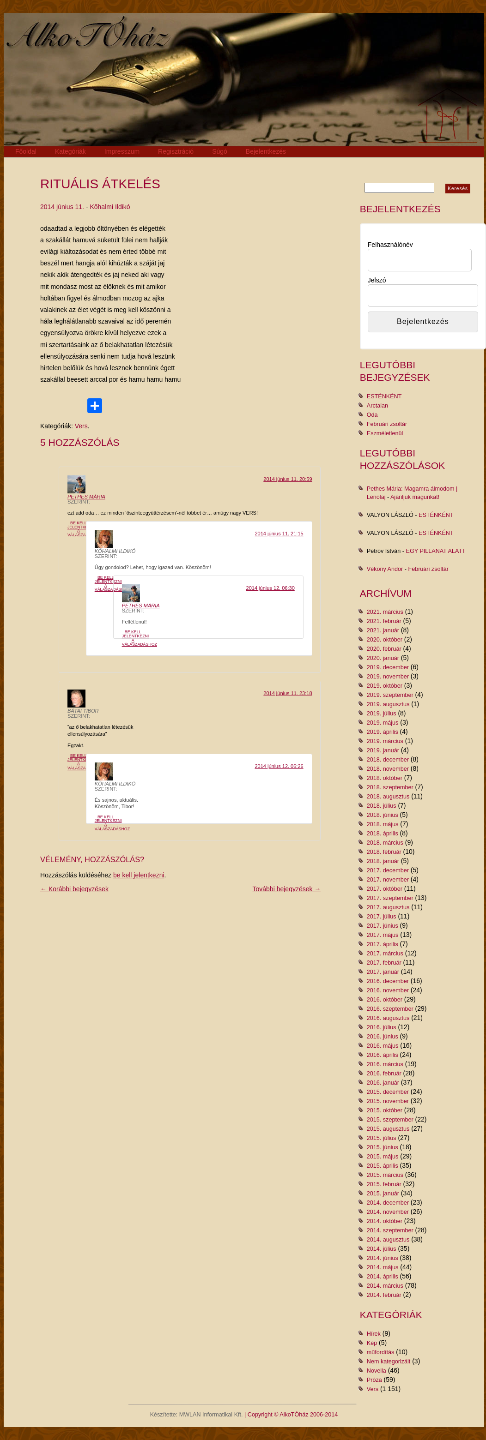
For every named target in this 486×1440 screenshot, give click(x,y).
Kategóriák (70, 151)
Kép (372, 1343)
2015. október (384, 1110)
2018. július (381, 806)
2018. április (382, 833)
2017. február (384, 963)
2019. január (383, 750)
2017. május (383, 935)
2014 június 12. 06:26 (279, 766)
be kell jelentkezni (138, 875)
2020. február (384, 649)
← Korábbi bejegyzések (74, 889)
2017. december (388, 870)
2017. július (381, 916)
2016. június (382, 1036)
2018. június (382, 815)
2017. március (385, 953)
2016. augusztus (388, 1018)
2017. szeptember (390, 898)
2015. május (383, 1156)
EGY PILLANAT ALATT (436, 551)
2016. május (383, 1046)
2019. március (385, 741)
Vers (81, 426)
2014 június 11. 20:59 (287, 479)
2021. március (385, 612)
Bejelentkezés (266, 151)
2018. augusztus (388, 796)
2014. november (388, 1212)
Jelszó (377, 280)
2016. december (388, 981)
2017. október (384, 889)
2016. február (384, 1073)
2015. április (382, 1166)
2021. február (384, 621)
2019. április (382, 732)
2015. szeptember (390, 1119)
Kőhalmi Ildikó (110, 206)
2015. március (385, 1175)
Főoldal (25, 151)
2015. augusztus (388, 1129)
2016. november (388, 990)
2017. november (388, 879)
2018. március (385, 843)
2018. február (384, 852)
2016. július (381, 1027)
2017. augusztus (388, 907)
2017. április (382, 944)
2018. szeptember (390, 787)
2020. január (383, 658)
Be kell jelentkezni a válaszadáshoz (85, 529)
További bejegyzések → (287, 889)
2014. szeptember (390, 1230)
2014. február (384, 1295)
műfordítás (381, 1352)
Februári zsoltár (387, 424)
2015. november (388, 1101)
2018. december (388, 759)
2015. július (381, 1138)
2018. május (383, 824)
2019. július (381, 713)
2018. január (383, 861)
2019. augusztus (388, 704)
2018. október (384, 778)
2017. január (383, 972)
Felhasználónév (390, 244)
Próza (374, 1380)
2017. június (382, 926)
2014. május (383, 1267)
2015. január (383, 1193)
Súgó (219, 151)
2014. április (382, 1276)
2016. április (382, 1055)
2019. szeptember (390, 695)
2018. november (388, 769)
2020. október (384, 639)
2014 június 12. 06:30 (270, 588)
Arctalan (377, 405)
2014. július (381, 1249)
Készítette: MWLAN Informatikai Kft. (196, 1414)
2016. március (385, 1064)
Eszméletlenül (385, 433)
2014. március (385, 1286)
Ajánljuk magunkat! (414, 497)
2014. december (388, 1203)
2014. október (384, 1221)
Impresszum (122, 151)
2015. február (384, 1184)
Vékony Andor (385, 569)
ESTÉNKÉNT (384, 396)
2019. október (384, 686)
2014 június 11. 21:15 (279, 533)
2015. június (382, 1147)
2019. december (388, 667)
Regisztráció (176, 151)
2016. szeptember (390, 1009)
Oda (372, 415)
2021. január (383, 630)
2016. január (383, 1083)
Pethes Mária (86, 496)
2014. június (382, 1258)
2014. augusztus (388, 1239)
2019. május (383, 723)
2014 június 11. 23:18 (287, 693)
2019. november (388, 676)
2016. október (384, 999)
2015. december (388, 1092)
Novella (376, 1371)
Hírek (374, 1334)
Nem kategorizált (389, 1361)
